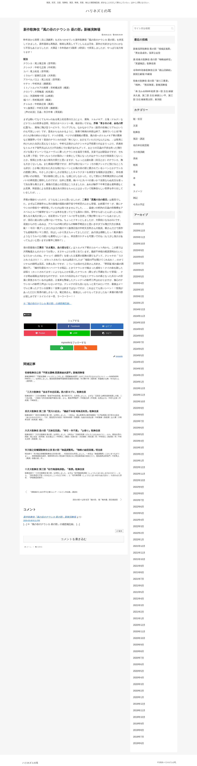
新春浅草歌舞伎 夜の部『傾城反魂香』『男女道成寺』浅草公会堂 (152, 51)
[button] (107, 333)
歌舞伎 (27, 315)
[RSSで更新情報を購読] (76, 347)
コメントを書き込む (74, 542)
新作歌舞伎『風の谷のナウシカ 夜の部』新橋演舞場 (49, 520)
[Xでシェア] (40, 326)
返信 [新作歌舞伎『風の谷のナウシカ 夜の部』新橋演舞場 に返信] (119, 534)
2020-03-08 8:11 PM (31, 524)
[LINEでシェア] (73, 333)
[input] (154, 28)
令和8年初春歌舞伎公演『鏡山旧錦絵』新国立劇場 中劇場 (153, 72)
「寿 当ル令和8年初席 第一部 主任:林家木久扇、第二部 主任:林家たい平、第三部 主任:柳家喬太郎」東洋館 (153, 95)
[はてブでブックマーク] (107, 326)
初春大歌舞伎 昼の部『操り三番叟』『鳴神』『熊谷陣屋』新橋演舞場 (151, 83)
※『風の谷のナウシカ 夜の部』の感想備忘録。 (47, 303)
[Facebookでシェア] (73, 326)
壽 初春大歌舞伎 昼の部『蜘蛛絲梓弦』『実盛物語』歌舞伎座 (153, 61)
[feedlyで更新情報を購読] (70, 347)
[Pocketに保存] (40, 333)
